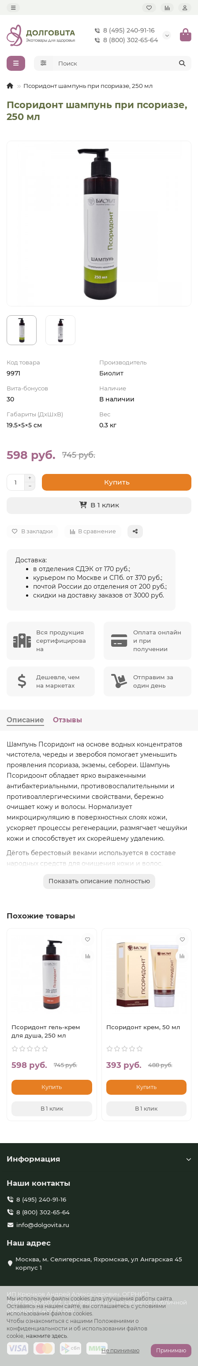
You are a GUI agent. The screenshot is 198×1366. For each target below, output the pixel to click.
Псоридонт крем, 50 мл (143, 1027)
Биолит (111, 373)
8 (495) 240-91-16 (123, 30)
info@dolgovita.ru (42, 1224)
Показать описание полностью (99, 881)
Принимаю (171, 1350)
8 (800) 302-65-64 (124, 40)
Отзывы (67, 720)
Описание (25, 720)
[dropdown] (13, 7)
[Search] (122, 63)
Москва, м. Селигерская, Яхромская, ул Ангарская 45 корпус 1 (98, 1263)
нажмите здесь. (47, 1336)
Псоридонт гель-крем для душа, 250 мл (45, 1031)
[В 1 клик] (99, 505)
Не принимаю (120, 1350)
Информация (99, 1159)
